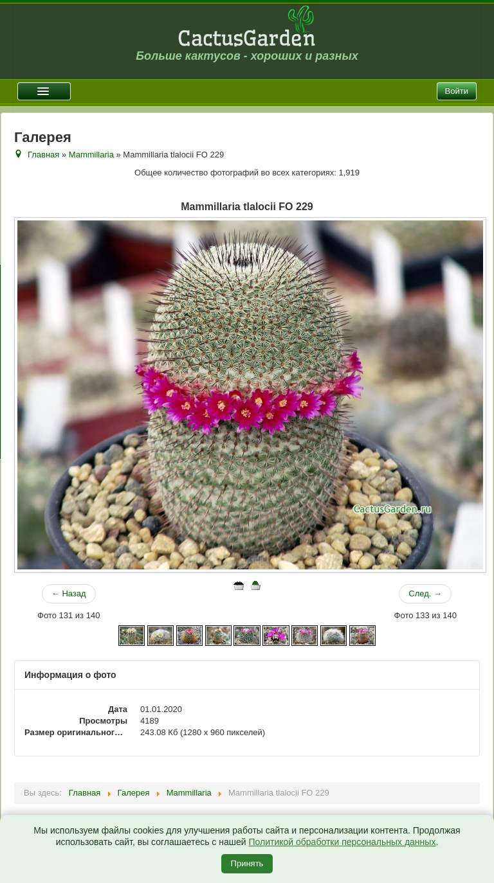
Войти (456, 91)
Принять (247, 863)
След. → (425, 593)
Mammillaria (91, 154)
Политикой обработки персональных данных (341, 842)
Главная (43, 154)
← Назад (68, 593)
